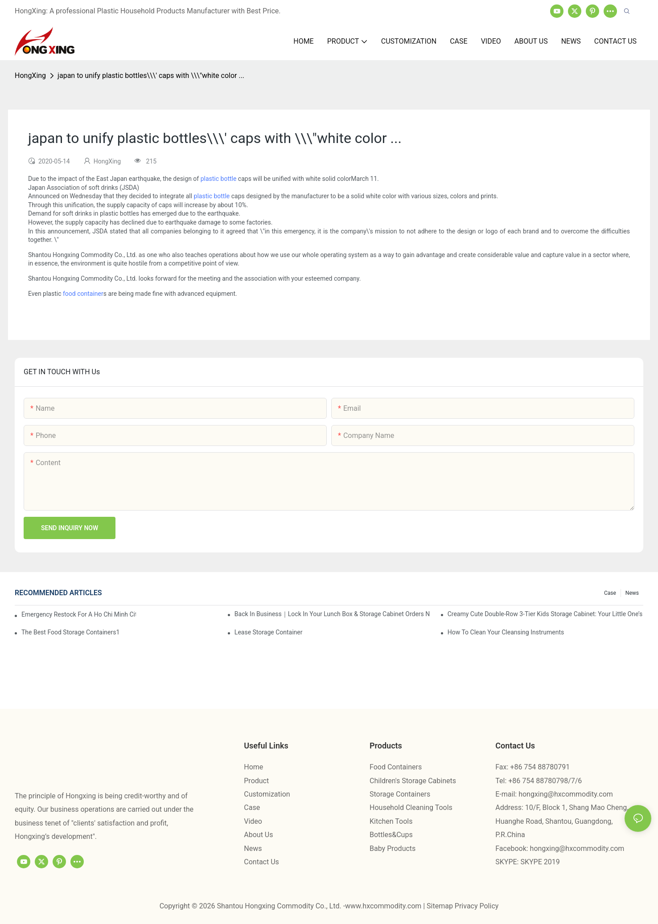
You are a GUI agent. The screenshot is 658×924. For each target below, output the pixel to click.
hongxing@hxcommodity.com (565, 794)
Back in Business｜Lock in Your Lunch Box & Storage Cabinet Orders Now (332, 613)
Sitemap (441, 906)
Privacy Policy (477, 906)
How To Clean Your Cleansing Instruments (506, 632)
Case (610, 593)
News (632, 593)
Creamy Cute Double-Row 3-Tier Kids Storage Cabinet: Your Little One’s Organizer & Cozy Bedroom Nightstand (545, 613)
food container (83, 293)
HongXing (30, 75)
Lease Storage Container (268, 632)
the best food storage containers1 (70, 632)
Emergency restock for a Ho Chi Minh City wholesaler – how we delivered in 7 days (78, 614)
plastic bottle (219, 178)
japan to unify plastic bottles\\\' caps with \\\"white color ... (151, 75)
